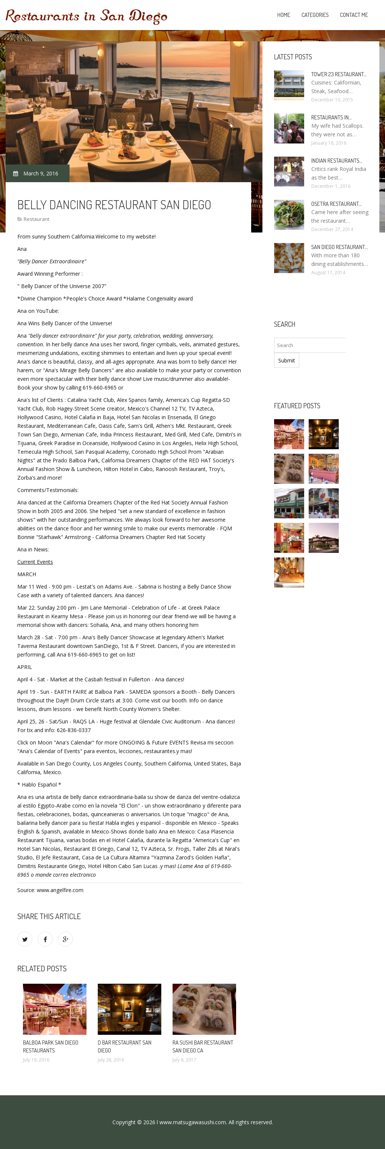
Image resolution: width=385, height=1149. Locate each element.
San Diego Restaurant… (339, 247)
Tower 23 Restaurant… (339, 74)
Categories (315, 14)
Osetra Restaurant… (336, 203)
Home (283, 14)
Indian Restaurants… (336, 160)
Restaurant (36, 219)
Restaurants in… (331, 117)
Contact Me (354, 14)
